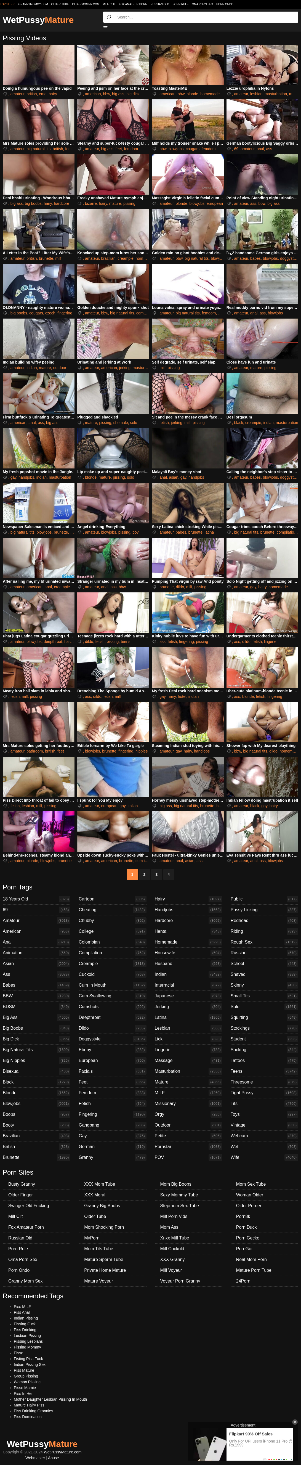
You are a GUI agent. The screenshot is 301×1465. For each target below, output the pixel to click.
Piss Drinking (25, 1330)
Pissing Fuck (25, 1324)
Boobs (36, 1114)
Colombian (112, 942)
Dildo (112, 1028)
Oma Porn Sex (202, 4)
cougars (192, 149)
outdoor (59, 367)
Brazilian (36, 1136)
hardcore (61, 203)
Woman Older (249, 1195)
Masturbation (188, 1071)
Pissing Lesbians (28, 1341)
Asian (36, 963)
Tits (264, 1103)
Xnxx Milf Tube (174, 1238)
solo (133, 422)
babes (255, 258)
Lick (188, 1039)
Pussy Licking (264, 910)
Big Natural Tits (36, 1050)
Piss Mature (24, 1370)
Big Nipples (36, 1060)
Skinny (264, 985)
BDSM (36, 1006)
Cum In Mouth (112, 985)
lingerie (270, 641)
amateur (17, 94)
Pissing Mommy (27, 1347)
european (215, 203)
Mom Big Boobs (175, 1184)
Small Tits (264, 996)
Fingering (112, 1114)
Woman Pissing (27, 1382)
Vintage (264, 1125)
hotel (182, 696)
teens (125, 641)
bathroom (34, 751)
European (112, 1060)
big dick (132, 94)
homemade (210, 94)
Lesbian (188, 1028)
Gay (112, 1136)
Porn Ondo (224, 4)
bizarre (91, 203)
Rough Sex (264, 942)
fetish (164, 422)
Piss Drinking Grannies (33, 1411)
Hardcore (188, 920)
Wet (264, 1146)
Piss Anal (22, 1312)
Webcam (264, 1136)
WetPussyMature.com (63, 1452)
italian (133, 806)
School (264, 963)
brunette (46, 258)
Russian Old (160, 4)
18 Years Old (36, 899)
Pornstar (188, 1146)
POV (188, 1157)
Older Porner (249, 1205)
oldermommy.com (85, 4)
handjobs (26, 477)
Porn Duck (246, 1227)
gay (13, 477)
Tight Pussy (264, 1093)
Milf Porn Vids (173, 1216)
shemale (120, 422)
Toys (264, 1114)
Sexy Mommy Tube (179, 1195)
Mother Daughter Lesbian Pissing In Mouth (50, 1399)
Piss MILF (22, 1306)
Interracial (188, 985)
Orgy (188, 1114)
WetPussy (38, 20)
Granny (112, 1157)
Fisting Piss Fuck (28, 1359)
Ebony (112, 1050)
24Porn (243, 1281)
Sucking (264, 1050)
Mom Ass (169, 1227)
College (112, 931)
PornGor (244, 1248)
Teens (264, 1071)
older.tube (60, 4)
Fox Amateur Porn (133, 4)
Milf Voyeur (171, 1270)
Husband (188, 963)
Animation (36, 953)
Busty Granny (21, 1184)
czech (50, 313)
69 (236, 149)
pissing (129, 203)
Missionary (188, 1103)
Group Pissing (26, 1376)
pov (135, 532)
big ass (118, 94)
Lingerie (188, 1050)
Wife (264, 1157)
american (93, 94)
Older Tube (95, 1216)
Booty (36, 1125)
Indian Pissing (26, 1318)
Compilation (112, 953)
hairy (53, 94)
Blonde (36, 1093)
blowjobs (176, 149)
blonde (192, 94)
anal (260, 149)
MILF (188, 1093)
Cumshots (112, 1006)
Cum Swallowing (112, 996)
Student (264, 1039)
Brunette (36, 1157)
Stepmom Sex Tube (179, 1205)
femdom (131, 149)
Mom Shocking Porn (104, 1227)
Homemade (188, 942)
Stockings (264, 1028)
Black (36, 1082)
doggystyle (289, 258)
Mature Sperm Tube (103, 1259)
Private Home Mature (105, 1270)
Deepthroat (112, 1017)
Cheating (112, 910)
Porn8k (243, 1216)
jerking (124, 367)
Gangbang (112, 1125)
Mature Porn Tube (253, 1270)
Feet (112, 1082)
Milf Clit (109, 4)
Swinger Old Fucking (28, 1205)
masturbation (276, 94)
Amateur (36, 920)
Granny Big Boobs (102, 1205)
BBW (36, 996)
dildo (180, 587)
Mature (188, 1082)
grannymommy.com (33, 4)
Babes (36, 985)
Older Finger (20, 1195)
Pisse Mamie (25, 1387)
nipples (141, 751)
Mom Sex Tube (251, 1184)
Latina (188, 1017)
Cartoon (112, 899)
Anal (36, 942)
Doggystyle (112, 1039)
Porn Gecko (247, 1238)
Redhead (264, 920)
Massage (188, 1060)
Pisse (18, 1353)
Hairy (188, 899)
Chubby (112, 920)
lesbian (256, 94)
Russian (264, 953)
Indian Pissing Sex (30, 1364)
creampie (126, 258)
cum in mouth (147, 861)
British (36, 1146)
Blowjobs (36, 1103)
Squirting (264, 1017)
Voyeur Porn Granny (180, 1281)
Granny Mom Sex (25, 1281)
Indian (188, 974)
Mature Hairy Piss (29, 1405)
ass (269, 149)
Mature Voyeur (98, 1281)
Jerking (188, 1006)
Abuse (53, 1458)
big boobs (33, 203)
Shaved (264, 974)
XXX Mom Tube (99, 1184)
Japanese (188, 996)
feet (68, 149)
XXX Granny (172, 1259)
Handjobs (188, 910)
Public (264, 899)
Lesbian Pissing (27, 1335)
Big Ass (36, 1017)
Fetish (112, 1103)
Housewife (188, 953)
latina (209, 532)
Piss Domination (28, 1416)
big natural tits (38, 149)
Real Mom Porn (251, 1259)
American (36, 931)
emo (42, 94)
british (31, 94)
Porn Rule (180, 4)
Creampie (112, 963)
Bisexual (36, 1071)
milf (58, 258)
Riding (264, 931)
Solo (264, 1006)
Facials (112, 1071)
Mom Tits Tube (98, 1248)
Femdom (112, 1093)
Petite (188, 1136)
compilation (146, 313)
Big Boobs (36, 1028)
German (112, 1146)
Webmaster (35, 1458)
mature (115, 203)
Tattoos (264, 1060)
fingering (64, 313)
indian (31, 367)
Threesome (264, 1082)
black (238, 422)
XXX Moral (94, 1195)
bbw (106, 94)
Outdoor (188, 1125)
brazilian (108, 258)
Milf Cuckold (172, 1248)
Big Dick (36, 1039)
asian (173, 477)
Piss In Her (23, 1393)
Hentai (188, 931)
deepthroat (53, 641)
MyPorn (91, 1238)
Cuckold (112, 974)
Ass (36, 974)
